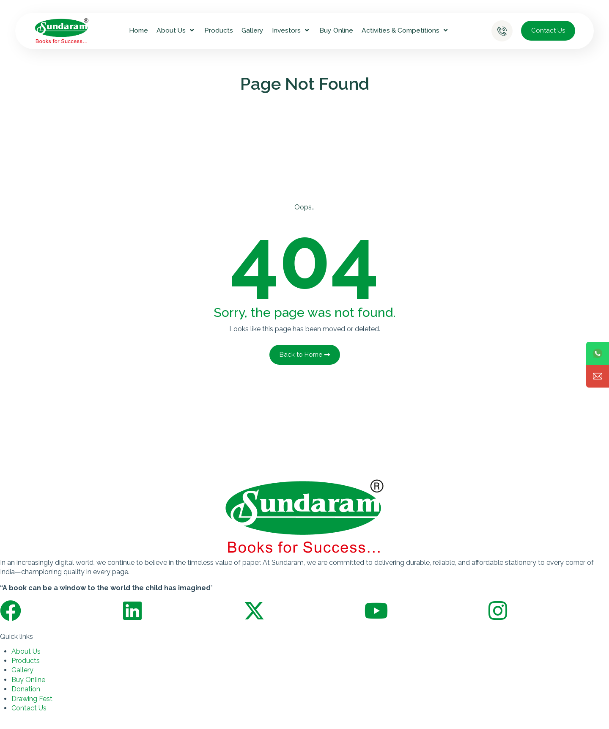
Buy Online (336, 30)
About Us (176, 30)
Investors (291, 30)
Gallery (252, 30)
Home (138, 30)
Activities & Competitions (406, 30)
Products (218, 30)
